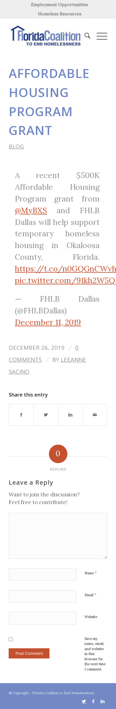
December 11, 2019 (48, 322)
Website (90, 617)
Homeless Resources (59, 14)
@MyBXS (31, 210)
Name (90, 573)
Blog (16, 146)
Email (90, 594)
